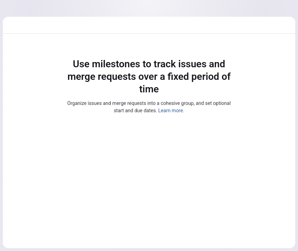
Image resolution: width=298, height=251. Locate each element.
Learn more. (171, 110)
